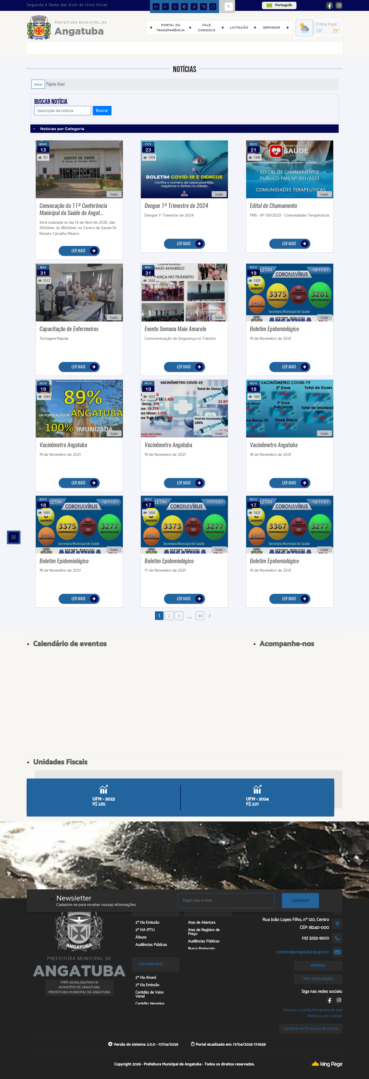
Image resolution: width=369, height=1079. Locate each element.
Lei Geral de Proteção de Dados (310, 1028)
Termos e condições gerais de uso (312, 1010)
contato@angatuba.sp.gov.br (302, 952)
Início (38, 84)
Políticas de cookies (324, 1016)
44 (200, 616)
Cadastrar (300, 900)
